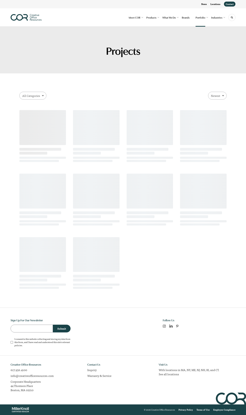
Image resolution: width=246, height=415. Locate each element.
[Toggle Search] (231, 17)
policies (18, 345)
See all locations (169, 374)
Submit (61, 328)
